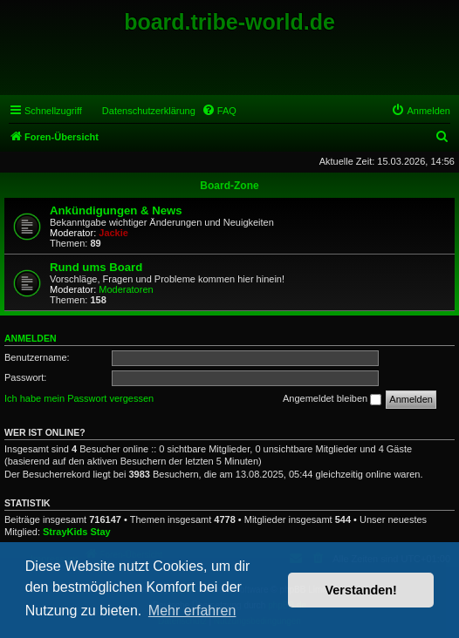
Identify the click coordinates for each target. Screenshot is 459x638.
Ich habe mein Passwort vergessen (79, 398)
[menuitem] (219, 110)
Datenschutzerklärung (148, 110)
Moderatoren (126, 289)
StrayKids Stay (77, 531)
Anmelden (30, 338)
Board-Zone (229, 186)
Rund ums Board (96, 267)
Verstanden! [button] (361, 590)
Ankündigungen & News (116, 210)
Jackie (113, 232)
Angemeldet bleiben (332, 399)
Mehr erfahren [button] (192, 610)
